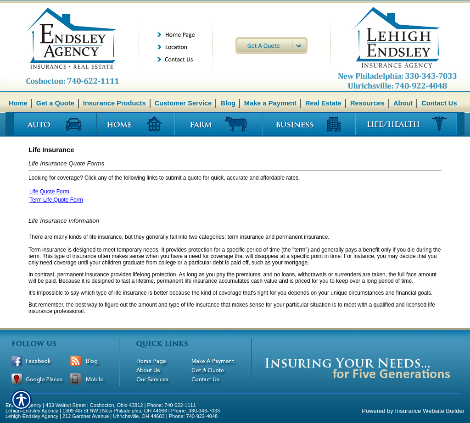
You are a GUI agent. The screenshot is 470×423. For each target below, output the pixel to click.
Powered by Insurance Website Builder (413, 410)
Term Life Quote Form (56, 200)
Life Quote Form (49, 191)
